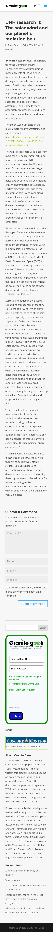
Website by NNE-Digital (23, 927)
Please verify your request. (22, 690)
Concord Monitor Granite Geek (25, 684)
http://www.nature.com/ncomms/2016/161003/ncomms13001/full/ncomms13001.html (26, 141)
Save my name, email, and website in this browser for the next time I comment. (26, 591)
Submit (16, 716)
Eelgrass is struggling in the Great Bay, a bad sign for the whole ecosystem (24, 899)
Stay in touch (12, 880)
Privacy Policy (14, 708)
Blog (38, 45)
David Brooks (14, 45)
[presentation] (30, 697)
